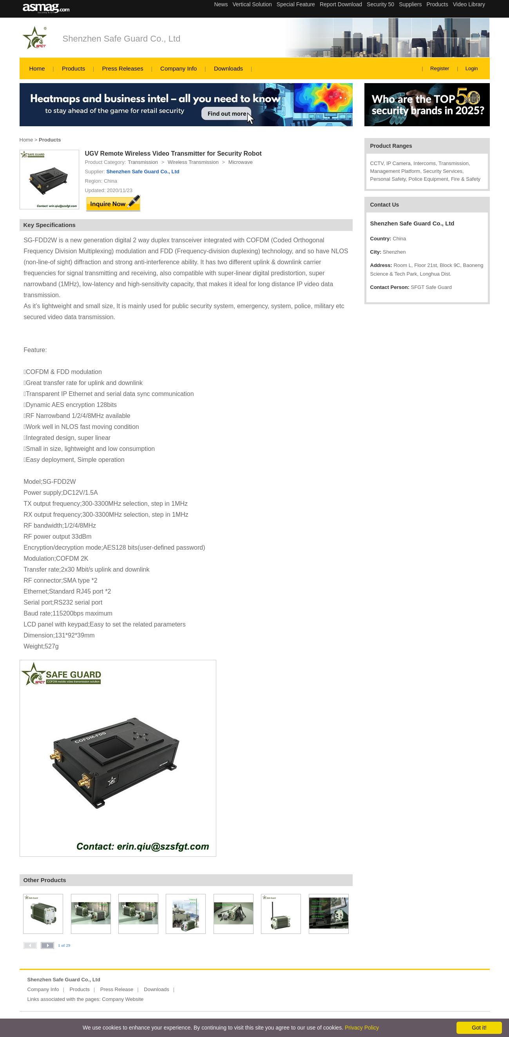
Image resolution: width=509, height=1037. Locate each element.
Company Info (178, 68)
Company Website (122, 999)
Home (37, 68)
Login (472, 68)
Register (439, 68)
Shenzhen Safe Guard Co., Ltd (122, 39)
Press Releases (122, 68)
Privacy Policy (362, 1027)
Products (73, 68)
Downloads (228, 68)
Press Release (117, 989)
